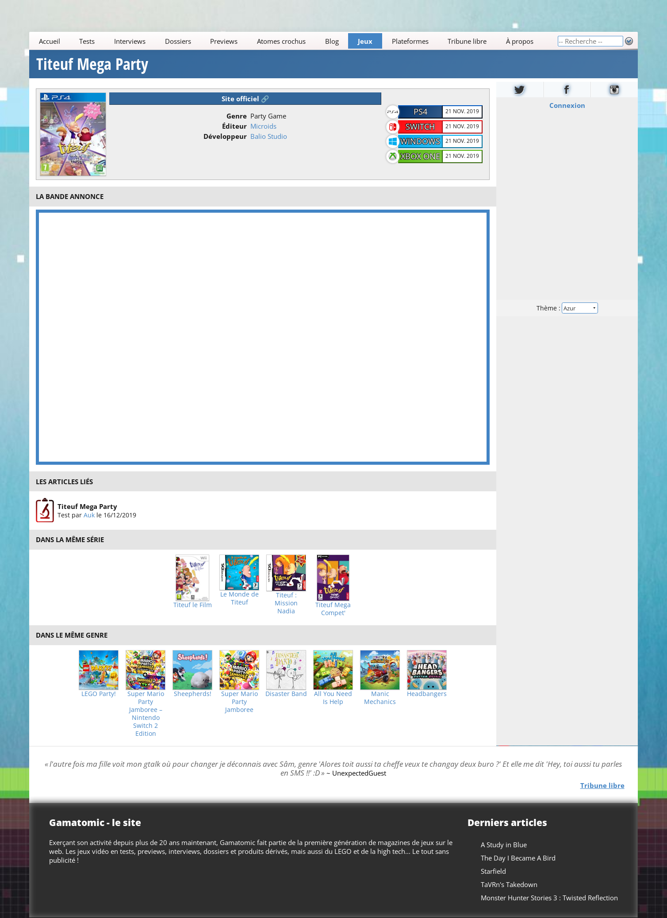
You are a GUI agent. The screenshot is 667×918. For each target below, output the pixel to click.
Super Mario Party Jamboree (239, 702)
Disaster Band (286, 694)
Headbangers (427, 694)
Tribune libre (467, 41)
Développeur (225, 136)
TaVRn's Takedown (509, 884)
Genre (236, 115)
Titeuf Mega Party (92, 64)
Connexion (567, 105)
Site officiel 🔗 (245, 98)
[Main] (293, 41)
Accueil (49, 41)
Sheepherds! (192, 694)
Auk (89, 515)
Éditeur (234, 126)
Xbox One (420, 156)
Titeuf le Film (192, 605)
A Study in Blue (504, 844)
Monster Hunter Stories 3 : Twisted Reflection (549, 897)
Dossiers (178, 41)
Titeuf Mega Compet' (333, 609)
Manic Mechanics (380, 698)
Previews (224, 41)
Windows (420, 141)
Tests (87, 41)
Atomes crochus (281, 41)
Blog (332, 41)
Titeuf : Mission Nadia (286, 603)
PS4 (420, 111)
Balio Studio (268, 136)
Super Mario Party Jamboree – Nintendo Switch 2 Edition (145, 714)
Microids (263, 126)
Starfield (493, 871)
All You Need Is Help (333, 698)
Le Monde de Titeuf (239, 598)
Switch (420, 126)
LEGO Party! (98, 694)
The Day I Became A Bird (518, 857)
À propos (519, 41)
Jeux (365, 41)
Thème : (567, 308)
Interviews (130, 41)
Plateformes (410, 41)
